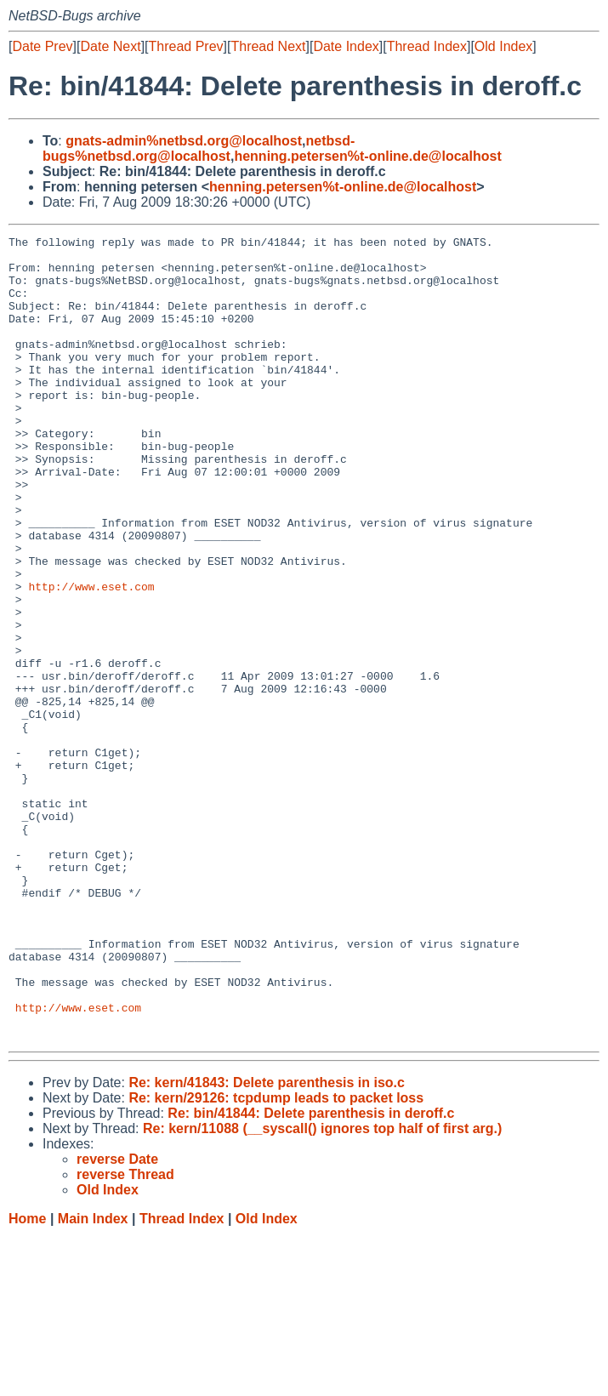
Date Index (345, 46)
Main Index (93, 1379)
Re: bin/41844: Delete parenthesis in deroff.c (311, 1274)
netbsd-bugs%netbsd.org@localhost (199, 148)
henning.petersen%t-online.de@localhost (367, 156)
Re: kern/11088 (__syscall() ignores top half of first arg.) (322, 1289)
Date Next (110, 46)
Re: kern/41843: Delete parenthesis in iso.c (266, 1243)
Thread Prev (186, 46)
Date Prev (42, 46)
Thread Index (427, 46)
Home (27, 1379)
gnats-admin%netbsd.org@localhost (183, 141)
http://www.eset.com (91, 657)
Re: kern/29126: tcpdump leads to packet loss (275, 1258)
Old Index (503, 46)
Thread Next (267, 46)
